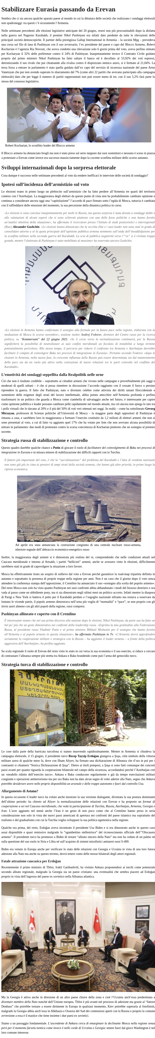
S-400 (125, 841)
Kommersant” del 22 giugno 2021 (44, 339)
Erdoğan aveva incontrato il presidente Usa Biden (71, 827)
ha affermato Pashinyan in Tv (94, 634)
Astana (31, 791)
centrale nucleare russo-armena (120, 545)
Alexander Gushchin (26, 227)
